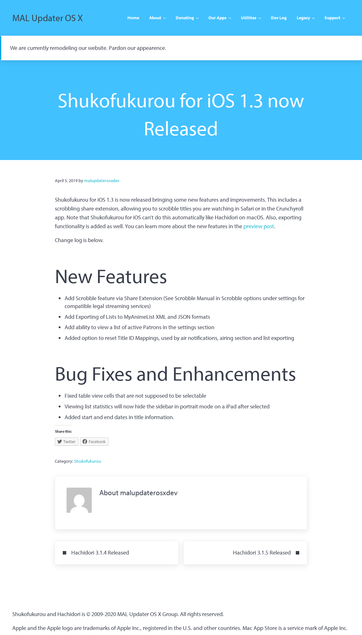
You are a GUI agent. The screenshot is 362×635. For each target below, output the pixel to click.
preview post (258, 226)
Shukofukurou (87, 461)
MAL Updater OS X (47, 18)
